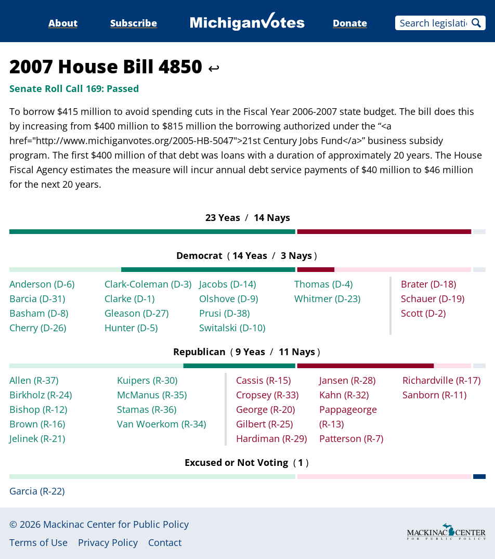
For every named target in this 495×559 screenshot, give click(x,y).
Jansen (347, 380)
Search (476, 23)
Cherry (37, 327)
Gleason (136, 313)
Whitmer (327, 298)
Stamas (146, 409)
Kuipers (147, 380)
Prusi (224, 313)
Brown (37, 424)
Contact (164, 542)
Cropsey (267, 394)
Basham (38, 313)
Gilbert (264, 424)
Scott (423, 313)
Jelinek (37, 438)
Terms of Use (38, 542)
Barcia (37, 298)
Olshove (228, 298)
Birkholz (40, 394)
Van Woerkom (161, 424)
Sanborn (434, 394)
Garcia (36, 491)
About (62, 23)
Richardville (441, 380)
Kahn (344, 394)
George (265, 409)
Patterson (351, 438)
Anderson (41, 284)
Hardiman (271, 438)
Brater (428, 284)
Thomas (323, 284)
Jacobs (227, 284)
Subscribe (133, 23)
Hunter (131, 327)
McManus (152, 394)
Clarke (129, 298)
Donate (350, 23)
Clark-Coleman (148, 284)
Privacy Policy (108, 542)
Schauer (432, 298)
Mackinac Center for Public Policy (116, 524)
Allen (33, 380)
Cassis (263, 380)
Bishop (38, 409)
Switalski (232, 327)
